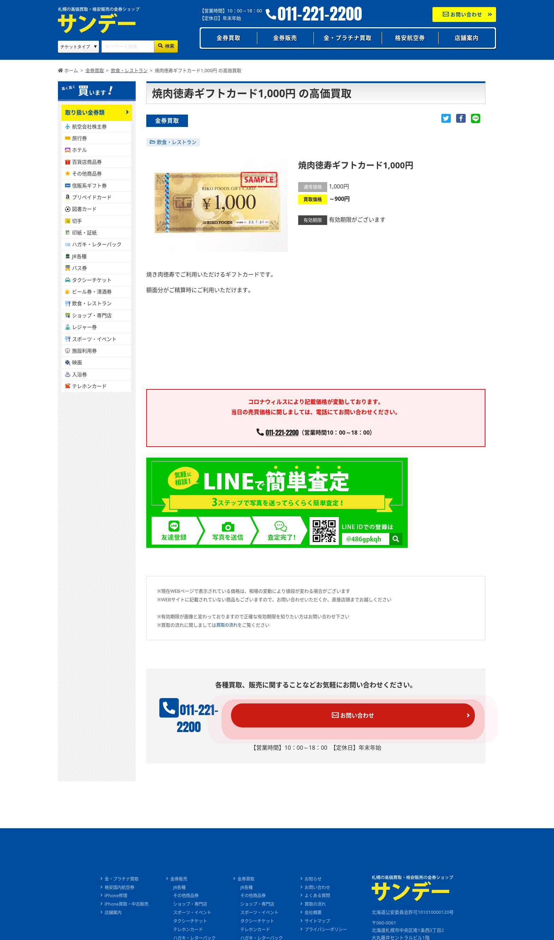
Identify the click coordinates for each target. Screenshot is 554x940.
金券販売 (285, 38)
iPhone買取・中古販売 (121, 893)
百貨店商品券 (87, 161)
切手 (77, 220)
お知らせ (317, 868)
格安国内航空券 (114, 876)
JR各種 (79, 256)
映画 (77, 362)
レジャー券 (84, 327)
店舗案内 (467, 38)
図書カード (84, 208)
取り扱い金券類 (85, 112)
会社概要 (317, 901)
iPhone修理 (110, 884)
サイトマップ (322, 910)
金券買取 (229, 38)
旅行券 (79, 138)
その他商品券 (87, 173)
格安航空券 (410, 38)
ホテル (79, 149)
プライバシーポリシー (331, 918)
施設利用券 (84, 350)
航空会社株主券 (89, 126)
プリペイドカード (92, 197)
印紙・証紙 (84, 232)
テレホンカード (89, 386)
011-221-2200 (320, 14)
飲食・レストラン (176, 142)
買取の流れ (227, 625)
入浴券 (79, 374)
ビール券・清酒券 (92, 291)
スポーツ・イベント (94, 339)
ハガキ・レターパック (97, 244)
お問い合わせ (463, 14)
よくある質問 (322, 884)
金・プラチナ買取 (348, 38)
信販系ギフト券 (89, 185)
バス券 (79, 268)
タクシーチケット (92, 280)
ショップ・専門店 (92, 315)
